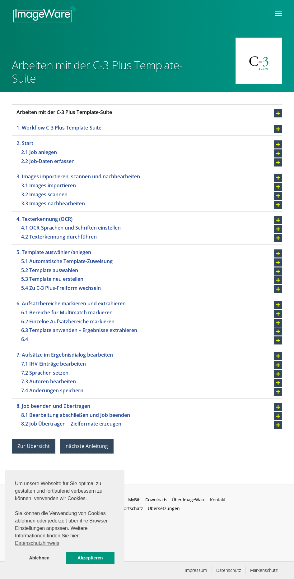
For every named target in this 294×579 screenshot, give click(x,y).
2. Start (24, 143)
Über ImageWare (189, 500)
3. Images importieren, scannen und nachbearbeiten (78, 176)
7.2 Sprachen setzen (44, 372)
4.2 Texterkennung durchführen (59, 236)
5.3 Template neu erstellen (52, 279)
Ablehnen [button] (39, 557)
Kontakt (217, 500)
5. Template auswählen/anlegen (53, 252)
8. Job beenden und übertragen (53, 406)
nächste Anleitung (87, 446)
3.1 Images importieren (48, 185)
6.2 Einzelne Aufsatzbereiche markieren (67, 321)
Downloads (156, 500)
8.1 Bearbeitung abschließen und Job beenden (75, 415)
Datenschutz (228, 570)
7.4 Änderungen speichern (52, 390)
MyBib (134, 500)
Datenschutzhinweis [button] (37, 543)
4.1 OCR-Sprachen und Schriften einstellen (71, 227)
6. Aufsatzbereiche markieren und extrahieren (71, 303)
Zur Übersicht (33, 446)
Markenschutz (264, 570)
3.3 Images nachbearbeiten (53, 203)
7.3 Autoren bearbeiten (48, 381)
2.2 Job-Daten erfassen (48, 161)
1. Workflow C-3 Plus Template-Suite (58, 127)
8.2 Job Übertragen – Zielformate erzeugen (71, 423)
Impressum (196, 570)
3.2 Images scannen (44, 194)
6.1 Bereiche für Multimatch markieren (67, 312)
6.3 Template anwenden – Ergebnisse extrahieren (79, 330)
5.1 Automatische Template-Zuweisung (67, 261)
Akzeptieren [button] (90, 557)
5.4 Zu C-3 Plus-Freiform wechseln (61, 288)
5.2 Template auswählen (49, 270)
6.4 (24, 339)
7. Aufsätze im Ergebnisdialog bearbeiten (64, 354)
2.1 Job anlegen (39, 152)
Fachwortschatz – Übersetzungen (145, 508)
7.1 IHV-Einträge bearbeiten (53, 363)
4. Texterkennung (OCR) (44, 219)
